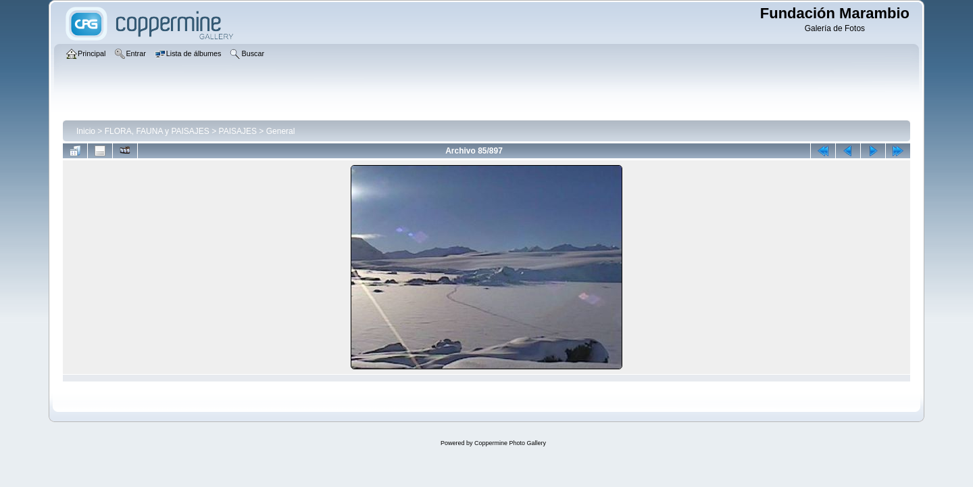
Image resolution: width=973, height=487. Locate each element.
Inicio (85, 131)
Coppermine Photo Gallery (510, 443)
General (280, 131)
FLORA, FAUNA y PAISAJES (157, 131)
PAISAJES (238, 131)
